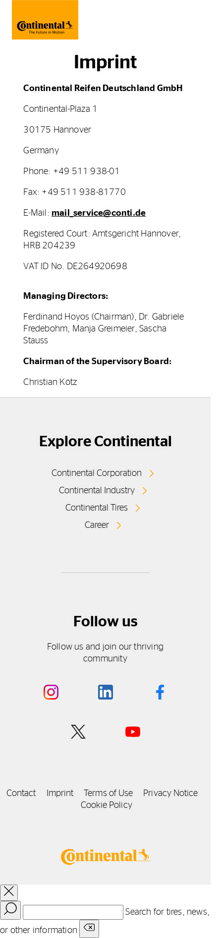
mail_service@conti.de (99, 213)
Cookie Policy (106, 805)
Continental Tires (96, 508)
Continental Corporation (97, 473)
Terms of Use (108, 793)
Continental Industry (97, 490)
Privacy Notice (170, 793)
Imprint (60, 793)
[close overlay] (9, 893)
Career (97, 525)
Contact (21, 793)
